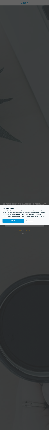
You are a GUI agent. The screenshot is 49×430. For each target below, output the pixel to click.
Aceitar (13, 220)
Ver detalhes (29, 221)
